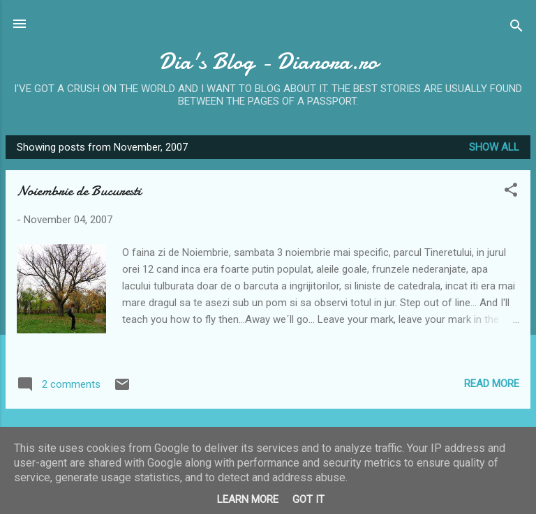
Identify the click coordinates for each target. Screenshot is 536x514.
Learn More (247, 499)
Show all (494, 147)
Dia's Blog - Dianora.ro (268, 61)
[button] (510, 192)
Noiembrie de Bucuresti (79, 190)
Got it (308, 499)
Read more (491, 383)
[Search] (516, 28)
